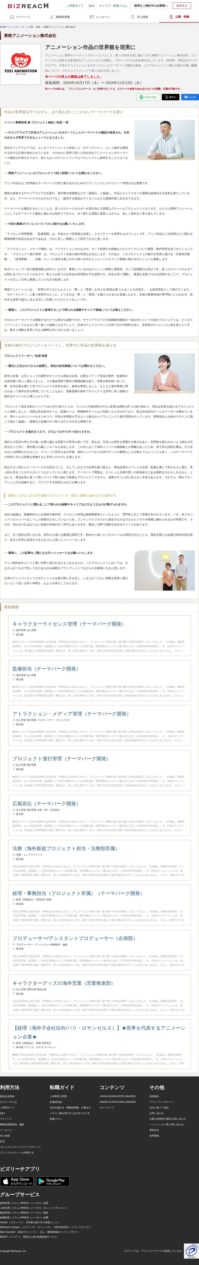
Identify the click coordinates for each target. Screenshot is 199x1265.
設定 (2, 1141)
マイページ (23, 16)
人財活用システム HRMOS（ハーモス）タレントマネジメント (34, 1208)
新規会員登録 (7, 1096)
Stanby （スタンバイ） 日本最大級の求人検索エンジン (29, 1222)
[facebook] (190, 97)
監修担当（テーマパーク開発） (46, 668)
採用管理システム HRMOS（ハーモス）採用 (24, 1203)
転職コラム (56, 1118)
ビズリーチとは (8, 1102)
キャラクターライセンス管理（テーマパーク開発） (69, 624)
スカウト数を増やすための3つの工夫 (70, 1113)
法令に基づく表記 (159, 1107)
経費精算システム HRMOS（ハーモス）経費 (24, 1217)
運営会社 (154, 1130)
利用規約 (154, 1096)
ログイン (182, 5)
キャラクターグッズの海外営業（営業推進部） (64, 983)
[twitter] (171, 97)
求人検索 (142, 16)
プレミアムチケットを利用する (17, 1152)
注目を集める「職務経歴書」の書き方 (70, 1107)
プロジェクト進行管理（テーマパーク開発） (61, 758)
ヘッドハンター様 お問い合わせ (166, 1124)
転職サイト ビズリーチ (12, 27)
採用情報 (154, 1135)
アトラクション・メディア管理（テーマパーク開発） (71, 713)
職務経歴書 (63, 16)
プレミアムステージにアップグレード (20, 1147)
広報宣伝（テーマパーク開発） (46, 803)
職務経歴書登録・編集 (12, 1124)
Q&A (91, 5)
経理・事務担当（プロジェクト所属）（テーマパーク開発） (78, 893)
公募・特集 (182, 16)
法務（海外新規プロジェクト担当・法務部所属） (66, 848)
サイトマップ (107, 1107)
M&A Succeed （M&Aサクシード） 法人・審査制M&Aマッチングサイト (39, 1232)
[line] (148, 97)
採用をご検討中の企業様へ (151, 5)
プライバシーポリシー (161, 1102)
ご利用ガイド (75, 5)
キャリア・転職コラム (113, 5)
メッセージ (103, 16)
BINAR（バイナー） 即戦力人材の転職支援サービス (28, 1236)
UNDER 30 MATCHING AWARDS (118, 1102)
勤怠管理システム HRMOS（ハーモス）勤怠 (24, 1212)
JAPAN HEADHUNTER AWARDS (117, 1096)
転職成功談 (56, 1102)
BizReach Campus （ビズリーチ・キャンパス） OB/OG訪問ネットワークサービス (45, 1227)
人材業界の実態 (58, 1096)
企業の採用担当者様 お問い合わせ (167, 1118)
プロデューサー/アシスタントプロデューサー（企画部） (75, 938)
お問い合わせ (156, 1113)
